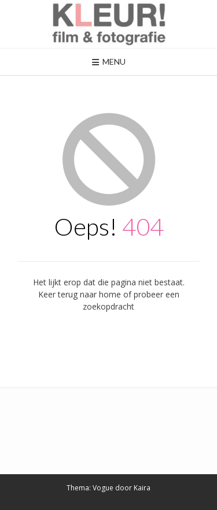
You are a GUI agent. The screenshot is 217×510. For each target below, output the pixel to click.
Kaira (142, 488)
